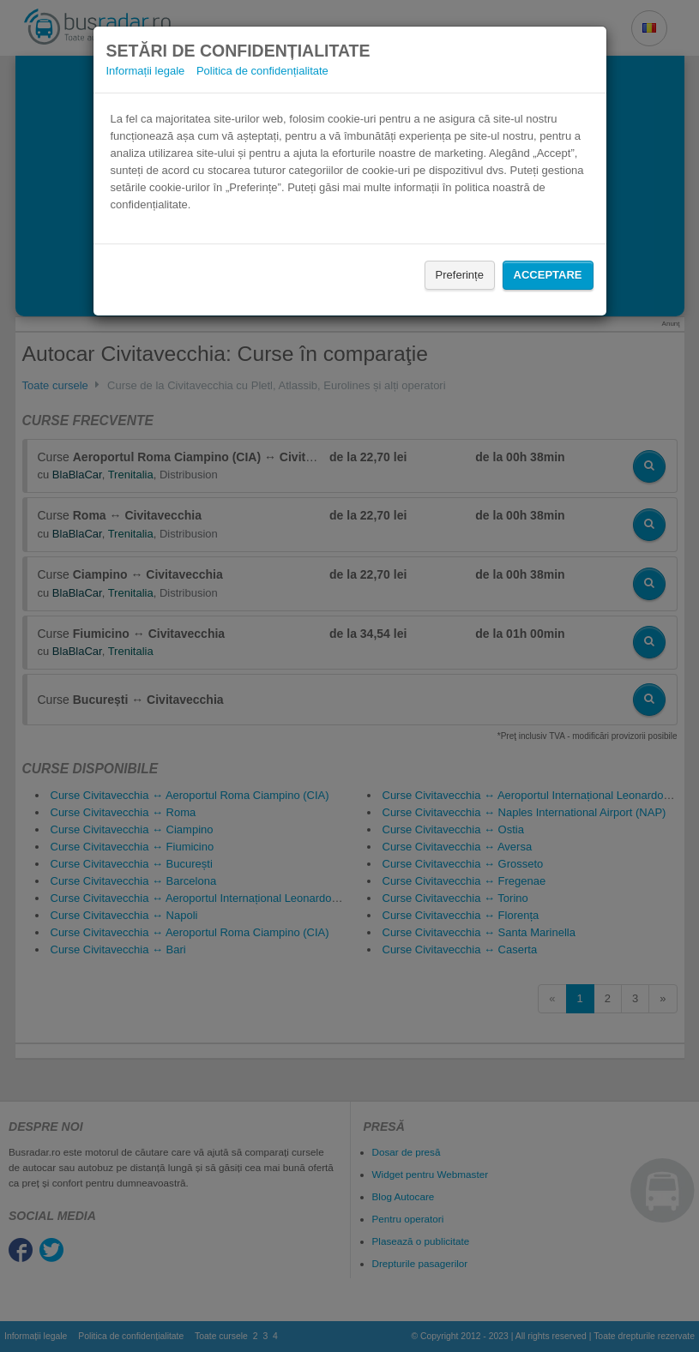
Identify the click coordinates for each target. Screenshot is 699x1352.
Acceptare (548, 274)
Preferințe (460, 274)
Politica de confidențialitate (262, 70)
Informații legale (145, 70)
